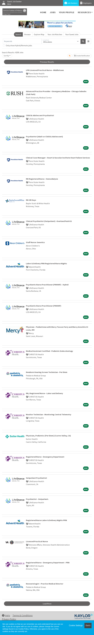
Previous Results (47, 62)
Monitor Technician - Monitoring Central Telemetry (48, 414)
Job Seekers (71, 2)
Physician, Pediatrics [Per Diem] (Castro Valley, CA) (48, 435)
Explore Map (39, 34)
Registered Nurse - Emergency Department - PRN (48, 562)
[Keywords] (22, 41)
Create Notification (82, 56)
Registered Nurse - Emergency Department (45, 457)
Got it (88, 625)
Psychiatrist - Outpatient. (37, 499)
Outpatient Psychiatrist (36, 478)
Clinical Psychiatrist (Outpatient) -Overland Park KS (49, 221)
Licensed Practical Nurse (37, 541)
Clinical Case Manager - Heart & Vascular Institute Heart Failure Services (58, 157)
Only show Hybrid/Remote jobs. (19, 45)
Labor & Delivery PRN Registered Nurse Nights (46, 263)
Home (43, 12)
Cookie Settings (76, 625)
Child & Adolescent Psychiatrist (40, 115)
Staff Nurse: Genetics (35, 242)
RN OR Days (31, 200)
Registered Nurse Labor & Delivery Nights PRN (46, 520)
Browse (27, 34)
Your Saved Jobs (71, 34)
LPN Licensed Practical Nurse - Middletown (45, 70)
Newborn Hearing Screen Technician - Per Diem (46, 372)
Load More (47, 603)
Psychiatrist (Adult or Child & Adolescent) (44, 136)
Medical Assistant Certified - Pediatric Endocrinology (49, 351)
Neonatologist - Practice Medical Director (44, 583)
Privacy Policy (9, 619)
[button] (88, 41)
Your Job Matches (55, 34)
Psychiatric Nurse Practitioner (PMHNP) (43, 306)
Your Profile (67, 12)
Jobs (52, 12)
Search (18, 34)
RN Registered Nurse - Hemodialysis (42, 179)
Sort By (6, 56)
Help (6, 615)
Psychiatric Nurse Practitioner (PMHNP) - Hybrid (47, 284)
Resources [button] (84, 12)
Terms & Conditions (22, 615)
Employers (86, 2)
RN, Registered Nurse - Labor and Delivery (44, 393)
